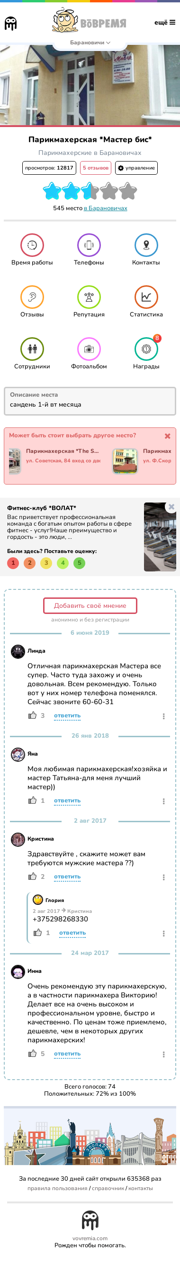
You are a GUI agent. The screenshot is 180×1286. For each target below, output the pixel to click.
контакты (140, 1188)
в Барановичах (105, 208)
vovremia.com (90, 1238)
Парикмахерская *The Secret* (63, 451)
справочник (108, 1188)
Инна (34, 971)
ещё (164, 22)
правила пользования (57, 1188)
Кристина (40, 839)
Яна (32, 754)
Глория (54, 900)
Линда (36, 651)
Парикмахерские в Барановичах (90, 152)
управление (136, 167)
